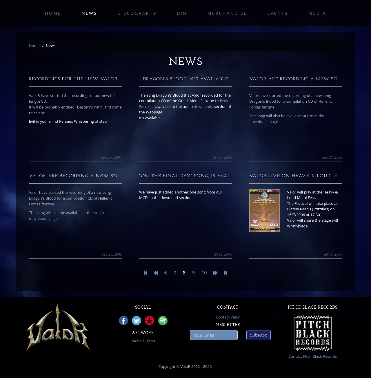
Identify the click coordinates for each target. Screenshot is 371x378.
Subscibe (258, 335)
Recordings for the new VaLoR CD (77, 79)
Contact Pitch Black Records (312, 356)
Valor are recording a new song (297, 79)
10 (204, 273)
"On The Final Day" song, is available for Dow (205, 176)
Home (53, 13)
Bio (182, 13)
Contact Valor (228, 317)
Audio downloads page (286, 118)
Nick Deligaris (143, 340)
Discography (137, 13)
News (89, 13)
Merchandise (227, 13)
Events (277, 13)
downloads (203, 106)
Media (317, 13)
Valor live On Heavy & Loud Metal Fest (306, 176)
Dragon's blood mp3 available (185, 79)
